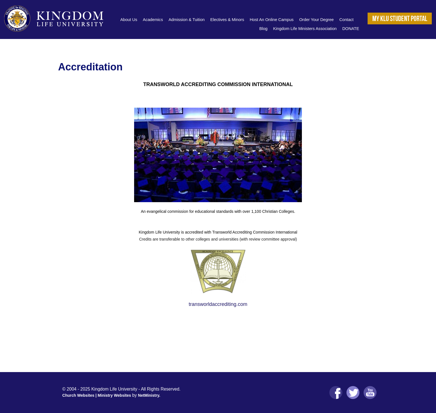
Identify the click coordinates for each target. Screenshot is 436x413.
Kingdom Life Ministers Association (305, 28)
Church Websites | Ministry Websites (97, 395)
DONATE (350, 28)
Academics (153, 19)
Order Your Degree (316, 19)
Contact (346, 19)
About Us (128, 19)
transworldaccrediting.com (218, 304)
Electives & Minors (227, 19)
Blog (263, 28)
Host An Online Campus (271, 19)
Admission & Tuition (187, 19)
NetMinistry (148, 395)
